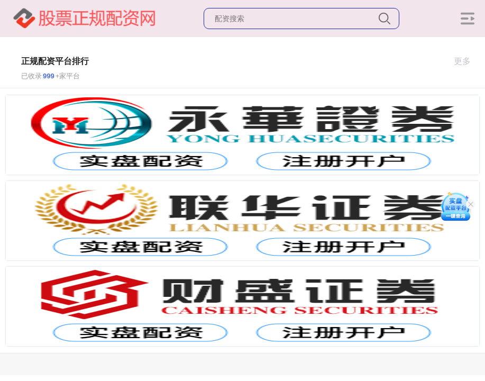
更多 (467, 61)
